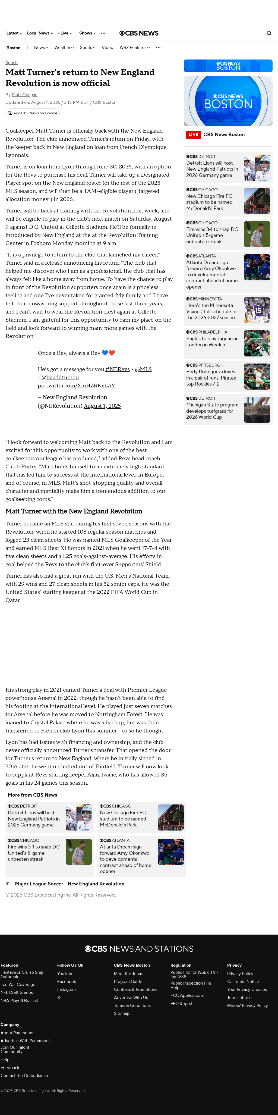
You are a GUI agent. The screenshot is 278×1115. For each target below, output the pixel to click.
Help (5, 1060)
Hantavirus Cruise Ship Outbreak (22, 974)
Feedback (10, 1068)
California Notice (243, 981)
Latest (14, 33)
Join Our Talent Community (15, 1049)
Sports (87, 47)
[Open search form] (269, 33)
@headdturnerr (60, 377)
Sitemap (121, 1013)
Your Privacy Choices (247, 989)
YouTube (65, 974)
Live (66, 33)
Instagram (66, 989)
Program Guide (128, 981)
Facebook (66, 981)
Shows (87, 33)
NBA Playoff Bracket (20, 1000)
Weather (64, 47)
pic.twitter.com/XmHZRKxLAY (76, 385)
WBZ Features (135, 47)
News (41, 47)
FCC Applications (187, 995)
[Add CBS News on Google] (32, 113)
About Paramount (17, 1033)
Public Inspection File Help (190, 985)
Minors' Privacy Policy (247, 1005)
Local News (40, 33)
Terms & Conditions (132, 1005)
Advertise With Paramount (25, 1041)
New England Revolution (96, 884)
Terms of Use (239, 997)
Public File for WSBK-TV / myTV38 (194, 974)
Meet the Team (128, 974)
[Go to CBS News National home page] (139, 33)
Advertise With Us (131, 997)
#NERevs (117, 369)
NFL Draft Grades (17, 992)
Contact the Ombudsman (24, 1075)
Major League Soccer (39, 884)
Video (107, 47)
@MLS (143, 369)
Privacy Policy (240, 974)
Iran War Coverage (18, 984)
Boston (13, 48)
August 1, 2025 (102, 405)
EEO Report (181, 1003)
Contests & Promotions (135, 989)
